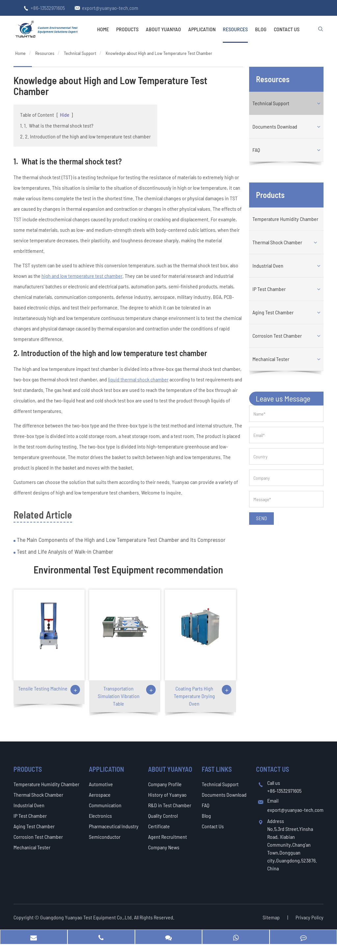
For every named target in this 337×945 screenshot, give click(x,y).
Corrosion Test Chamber (277, 335)
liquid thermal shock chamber (138, 379)
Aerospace (100, 794)
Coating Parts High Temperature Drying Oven (194, 696)
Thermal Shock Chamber (277, 242)
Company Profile (165, 784)
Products (127, 29)
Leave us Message (283, 398)
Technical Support (80, 53)
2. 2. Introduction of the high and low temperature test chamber (85, 136)
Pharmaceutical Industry (114, 826)
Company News (163, 847)
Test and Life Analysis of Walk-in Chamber (64, 551)
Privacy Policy (310, 917)
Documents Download (274, 126)
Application (202, 29)
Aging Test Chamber (273, 312)
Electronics (100, 815)
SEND (261, 518)
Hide (64, 114)
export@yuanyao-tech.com (110, 8)
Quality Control (163, 815)
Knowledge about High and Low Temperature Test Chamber (159, 53)
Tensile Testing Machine (42, 688)
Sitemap (271, 917)
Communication (105, 805)
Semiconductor (104, 837)
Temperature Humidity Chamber (285, 219)
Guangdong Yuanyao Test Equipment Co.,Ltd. (87, 917)
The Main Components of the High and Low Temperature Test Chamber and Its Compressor (120, 539)
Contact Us (286, 29)
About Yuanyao (163, 29)
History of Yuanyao (167, 794)
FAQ (256, 150)
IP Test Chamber (269, 289)
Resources (235, 29)
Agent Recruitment (167, 837)
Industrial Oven (267, 265)
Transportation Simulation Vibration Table (119, 696)
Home (103, 29)
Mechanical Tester (270, 359)
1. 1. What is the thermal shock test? (56, 125)
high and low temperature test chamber (81, 276)
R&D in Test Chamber (169, 805)
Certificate (159, 826)
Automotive (101, 784)
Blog (261, 29)
